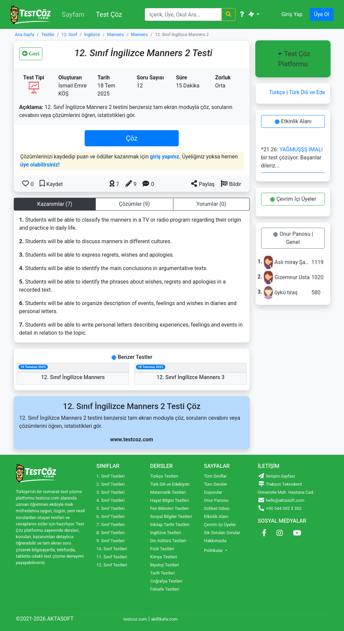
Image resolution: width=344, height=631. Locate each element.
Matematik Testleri (168, 492)
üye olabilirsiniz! (39, 164)
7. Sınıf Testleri (110, 524)
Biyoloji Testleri (164, 564)
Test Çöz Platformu (293, 59)
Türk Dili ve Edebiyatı (315, 92)
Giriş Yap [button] (292, 14)
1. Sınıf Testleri (110, 476)
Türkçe (279, 92)
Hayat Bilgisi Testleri (169, 500)
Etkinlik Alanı (293, 121)
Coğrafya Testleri (166, 581)
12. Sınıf (69, 34)
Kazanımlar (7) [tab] (54, 204)
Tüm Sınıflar (215, 476)
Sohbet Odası (216, 508)
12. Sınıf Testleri (111, 564)
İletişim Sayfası (276, 476)
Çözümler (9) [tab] (134, 204)
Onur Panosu (216, 500)
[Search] (183, 14)
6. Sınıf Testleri (110, 516)
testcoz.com (135, 619)
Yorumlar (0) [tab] (211, 204)
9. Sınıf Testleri (110, 540)
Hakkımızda (215, 540)
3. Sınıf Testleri (110, 492)
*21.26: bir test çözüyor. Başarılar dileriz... (292, 158)
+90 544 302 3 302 (280, 508)
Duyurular (213, 492)
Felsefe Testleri (164, 589)
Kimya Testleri (163, 556)
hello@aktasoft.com (281, 500)
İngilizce (92, 34)
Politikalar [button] (214, 550)
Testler (47, 34)
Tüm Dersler (215, 484)
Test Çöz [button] (109, 14)
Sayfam (73, 14)
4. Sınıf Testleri (110, 500)
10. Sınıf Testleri (111, 548)
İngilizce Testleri (165, 532)
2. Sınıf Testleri (110, 484)
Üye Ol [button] (321, 14)
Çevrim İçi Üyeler (294, 199)
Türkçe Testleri (164, 476)
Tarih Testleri (162, 573)
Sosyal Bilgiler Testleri (171, 516)
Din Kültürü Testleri (168, 540)
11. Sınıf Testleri (111, 556)
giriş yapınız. (165, 156)
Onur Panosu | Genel (294, 238)
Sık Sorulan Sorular (222, 532)
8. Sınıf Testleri (110, 532)
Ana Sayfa (24, 34)
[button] (231, 184)
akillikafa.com (164, 619)
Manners (115, 34)
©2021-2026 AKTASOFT (45, 619)
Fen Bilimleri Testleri (169, 508)
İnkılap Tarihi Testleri (169, 524)
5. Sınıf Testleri (110, 508)
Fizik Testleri (162, 548)
